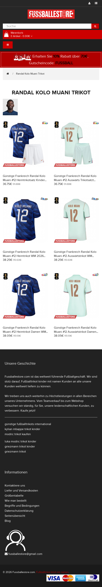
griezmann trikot (15, 451)
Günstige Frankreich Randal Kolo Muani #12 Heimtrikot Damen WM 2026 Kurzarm (24, 332)
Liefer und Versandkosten (21, 490)
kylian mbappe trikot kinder (22, 429)
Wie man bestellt (15, 501)
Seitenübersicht (15, 516)
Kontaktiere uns (15, 485)
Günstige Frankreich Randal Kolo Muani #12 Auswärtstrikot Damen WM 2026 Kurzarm (75, 332)
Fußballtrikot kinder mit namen (41, 381)
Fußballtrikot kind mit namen (52, 572)
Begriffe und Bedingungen (22, 506)
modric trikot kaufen (18, 434)
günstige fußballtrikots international (28, 424)
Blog (8, 521)
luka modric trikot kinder (20, 441)
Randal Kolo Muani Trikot (30, 73)
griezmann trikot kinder (20, 446)
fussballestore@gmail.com (25, 554)
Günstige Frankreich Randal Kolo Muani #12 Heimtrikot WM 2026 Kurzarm (24, 256)
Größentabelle (14, 496)
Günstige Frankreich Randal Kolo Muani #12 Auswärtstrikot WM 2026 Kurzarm (75, 256)
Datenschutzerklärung (19, 511)
